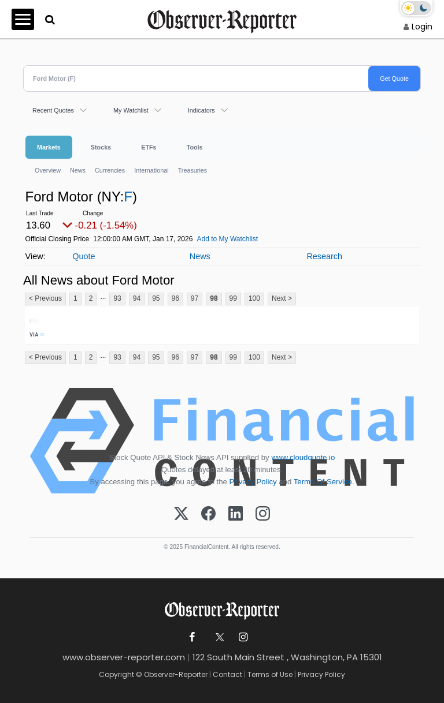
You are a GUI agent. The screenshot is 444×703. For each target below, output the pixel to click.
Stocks (101, 147)
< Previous (45, 298)
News (78, 170)
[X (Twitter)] (181, 514)
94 (136, 298)
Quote (83, 256)
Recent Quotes (53, 110)
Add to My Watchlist (227, 239)
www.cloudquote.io (303, 457)
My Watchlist (131, 110)
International (151, 170)
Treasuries (193, 170)
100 (254, 298)
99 (233, 298)
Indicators (201, 110)
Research (324, 256)
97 (194, 298)
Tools (195, 147)
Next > (282, 298)
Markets (49, 147)
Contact (227, 674)
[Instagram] (263, 514)
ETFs (148, 147)
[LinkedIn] (235, 514)
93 (117, 298)
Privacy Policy (253, 481)
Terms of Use (270, 674)
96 (175, 298)
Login (422, 26)
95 (156, 298)
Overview (48, 170)
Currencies (110, 170)
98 (213, 298)
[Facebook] (208, 514)
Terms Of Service (323, 481)
